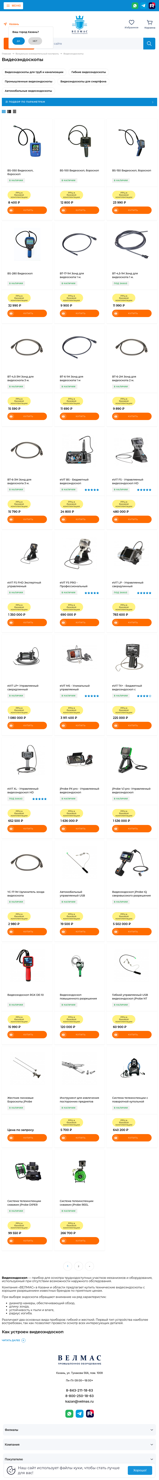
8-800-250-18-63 (79, 1396)
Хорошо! (139, 1470)
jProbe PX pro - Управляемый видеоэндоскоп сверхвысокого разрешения (79, 792)
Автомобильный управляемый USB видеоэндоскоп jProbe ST (77, 895)
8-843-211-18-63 (79, 1390)
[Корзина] (149, 24)
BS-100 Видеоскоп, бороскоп (79, 170)
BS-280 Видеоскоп (20, 273)
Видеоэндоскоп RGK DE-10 (25, 995)
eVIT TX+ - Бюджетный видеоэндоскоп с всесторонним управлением (131, 689)
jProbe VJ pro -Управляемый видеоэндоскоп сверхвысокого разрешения (131, 792)
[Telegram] (143, 5)
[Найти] (149, 43)
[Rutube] (152, 5)
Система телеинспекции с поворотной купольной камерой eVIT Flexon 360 (130, 1101)
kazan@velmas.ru (79, 1401)
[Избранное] (132, 24)
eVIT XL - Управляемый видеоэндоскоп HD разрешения (22, 792)
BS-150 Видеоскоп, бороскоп (131, 170)
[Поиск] (91, 43)
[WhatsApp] (135, 5)
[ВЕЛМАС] (79, 24)
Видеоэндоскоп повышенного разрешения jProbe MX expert (78, 998)
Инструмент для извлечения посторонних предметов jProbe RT (79, 1101)
